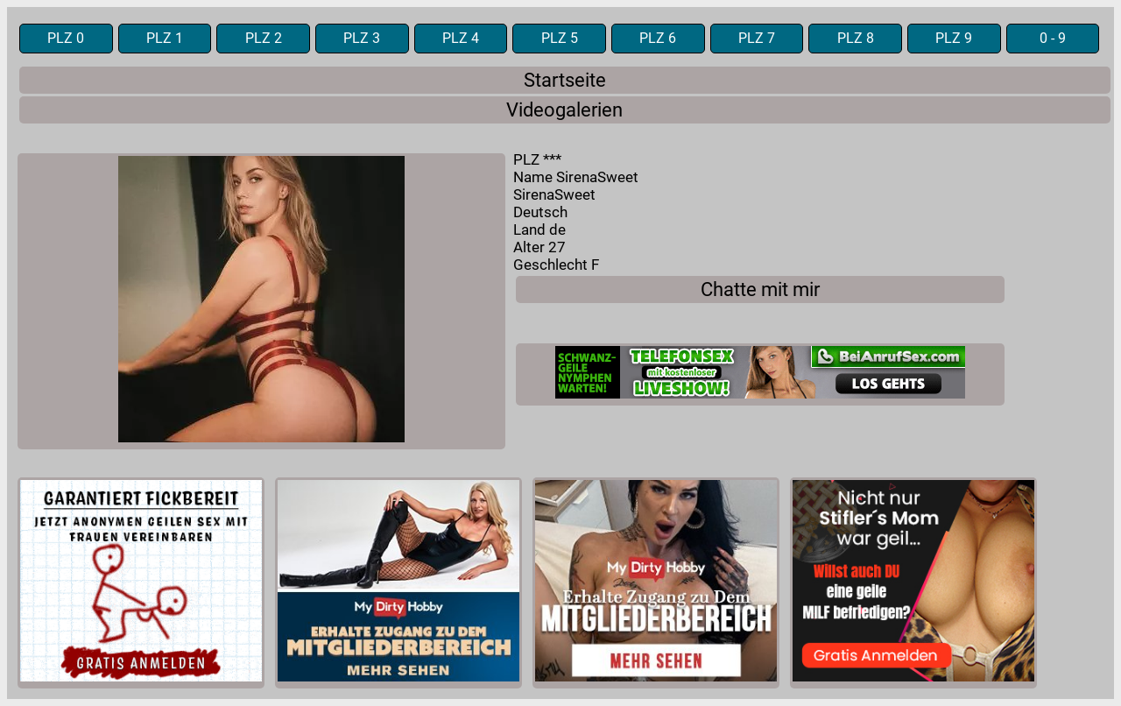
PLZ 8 (855, 38)
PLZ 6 (657, 38)
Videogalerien (564, 110)
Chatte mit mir (760, 289)
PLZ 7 (756, 38)
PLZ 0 (65, 38)
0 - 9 (1053, 38)
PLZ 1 (164, 38)
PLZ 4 (460, 38)
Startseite (565, 80)
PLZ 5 (559, 38)
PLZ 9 (953, 38)
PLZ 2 (263, 38)
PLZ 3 (361, 38)
